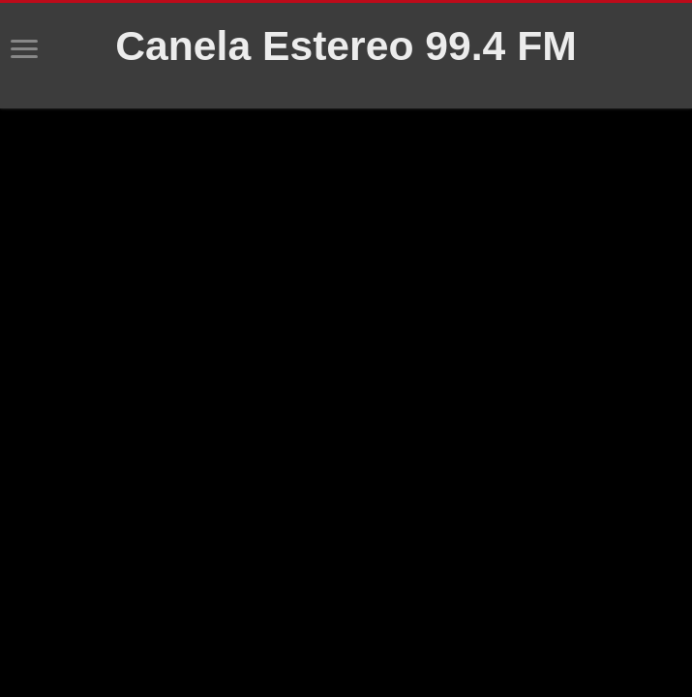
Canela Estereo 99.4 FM (346, 45)
